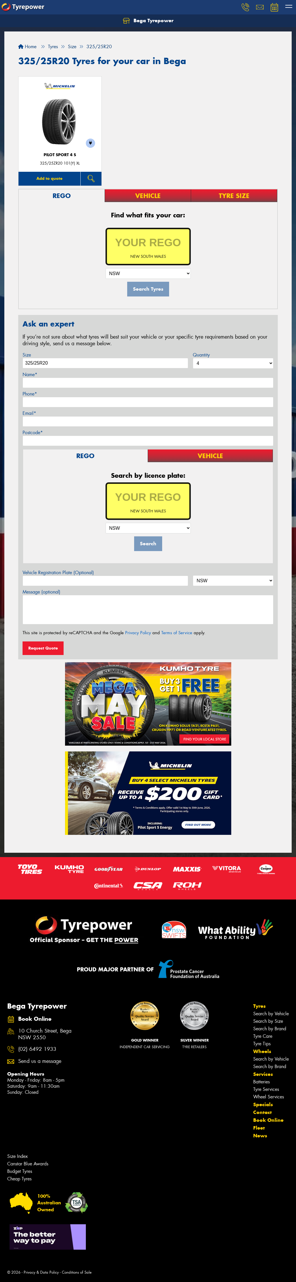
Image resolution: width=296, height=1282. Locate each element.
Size (27, 355)
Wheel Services (268, 1097)
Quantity (201, 355)
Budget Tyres (19, 1171)
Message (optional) (41, 592)
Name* (30, 375)
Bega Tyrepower (148, 20)
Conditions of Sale (77, 1272)
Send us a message (39, 1061)
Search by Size (268, 1021)
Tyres (259, 1006)
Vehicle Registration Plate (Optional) (58, 573)
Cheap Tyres (19, 1179)
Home (27, 47)
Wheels (262, 1051)
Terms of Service (176, 633)
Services (263, 1074)
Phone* (30, 394)
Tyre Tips (262, 1044)
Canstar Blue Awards (27, 1164)
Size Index (17, 1156)
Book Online (268, 1120)
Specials (263, 1104)
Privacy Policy (138, 633)
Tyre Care (262, 1036)
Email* (29, 413)
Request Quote (43, 648)
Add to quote (49, 178)
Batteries (261, 1082)
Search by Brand (269, 1029)
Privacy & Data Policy (41, 1272)
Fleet (259, 1128)
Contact (262, 1112)
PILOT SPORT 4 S (60, 154)
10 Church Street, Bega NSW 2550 (44, 1034)
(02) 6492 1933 (37, 1049)
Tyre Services (266, 1089)
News (260, 1135)
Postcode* (33, 433)
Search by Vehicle (271, 1014)
